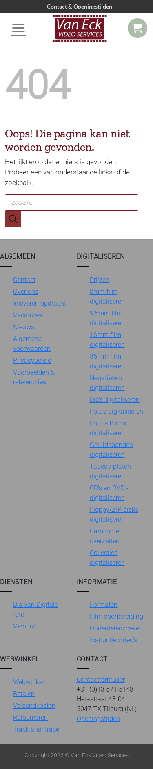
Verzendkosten (34, 706)
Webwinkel (28, 682)
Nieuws (23, 327)
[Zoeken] (13, 219)
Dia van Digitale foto (35, 609)
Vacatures (27, 315)
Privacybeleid (32, 360)
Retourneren (30, 717)
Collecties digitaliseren (107, 557)
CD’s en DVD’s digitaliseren (109, 493)
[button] (18, 28)
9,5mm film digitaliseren (107, 318)
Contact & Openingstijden (79, 6)
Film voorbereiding (116, 616)
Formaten (104, 604)
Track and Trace (36, 729)
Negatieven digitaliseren (107, 383)
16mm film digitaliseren (107, 339)
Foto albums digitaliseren (108, 428)
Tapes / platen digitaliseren (110, 471)
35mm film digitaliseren (107, 361)
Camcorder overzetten (105, 536)
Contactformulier (101, 679)
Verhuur (24, 626)
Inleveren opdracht (39, 303)
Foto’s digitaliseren (116, 411)
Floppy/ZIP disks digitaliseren (114, 514)
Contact (24, 280)
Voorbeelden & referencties (34, 377)
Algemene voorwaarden (32, 344)
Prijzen (99, 280)
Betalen (24, 694)
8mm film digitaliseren (107, 296)
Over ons (25, 291)
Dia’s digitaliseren (115, 399)
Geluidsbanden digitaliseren (111, 449)
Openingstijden (98, 719)
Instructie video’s (113, 640)
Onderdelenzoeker (115, 628)
